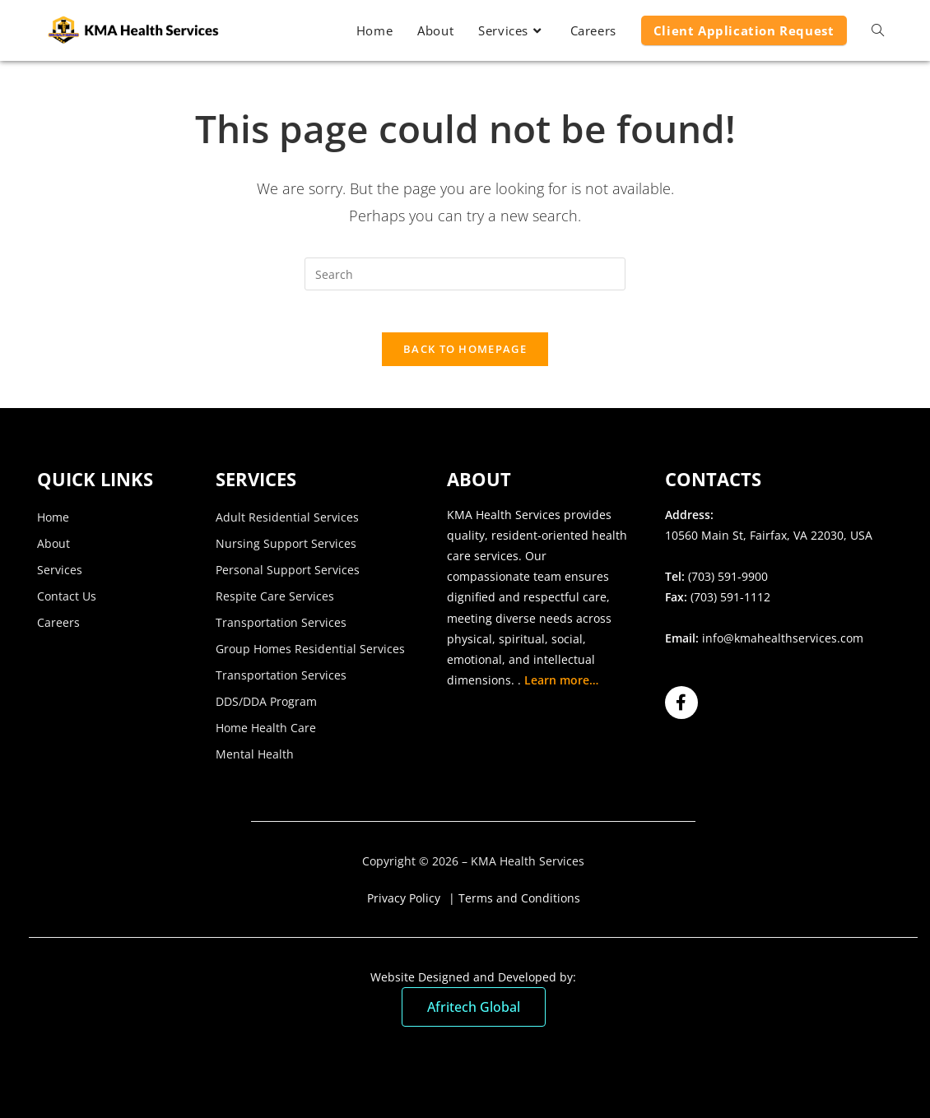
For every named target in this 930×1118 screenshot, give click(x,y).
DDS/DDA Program (266, 709)
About (53, 551)
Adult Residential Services (287, 525)
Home (53, 525)
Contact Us (66, 604)
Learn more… (561, 689)
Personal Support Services (288, 578)
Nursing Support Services (286, 551)
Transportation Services (281, 630)
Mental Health (255, 762)
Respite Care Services (275, 604)
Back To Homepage (465, 357)
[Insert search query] (465, 273)
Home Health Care (266, 736)
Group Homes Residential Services (310, 657)
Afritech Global (473, 1016)
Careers (58, 630)
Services (59, 578)
